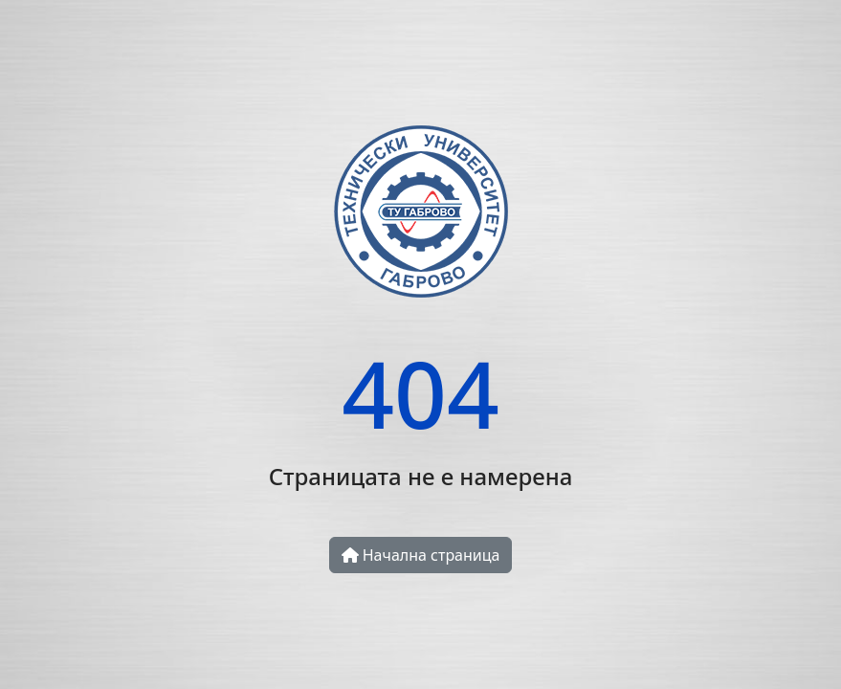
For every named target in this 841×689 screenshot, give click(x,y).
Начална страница (421, 555)
